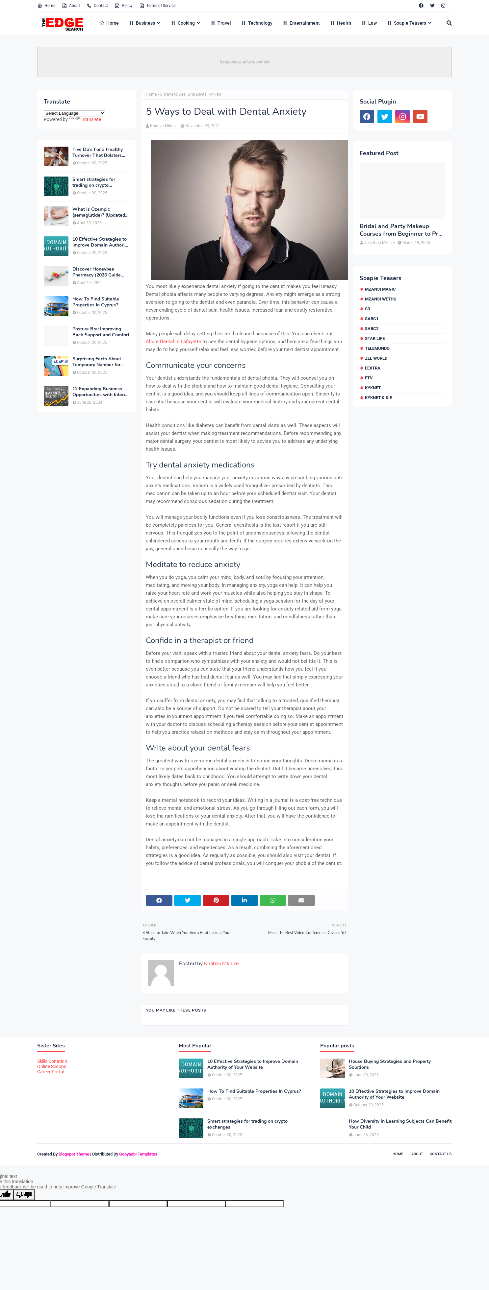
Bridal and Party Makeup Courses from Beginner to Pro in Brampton (401, 230)
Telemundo (377, 348)
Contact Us (441, 1154)
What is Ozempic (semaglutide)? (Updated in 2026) (98, 212)
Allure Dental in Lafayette (173, 342)
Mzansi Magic (380, 289)
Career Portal (50, 1071)
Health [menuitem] (340, 23)
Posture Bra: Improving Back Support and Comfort (100, 332)
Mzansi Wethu (381, 299)
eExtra (372, 368)
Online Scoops (51, 1066)
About (71, 5)
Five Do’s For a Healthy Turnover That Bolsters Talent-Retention (97, 152)
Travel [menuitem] (220, 23)
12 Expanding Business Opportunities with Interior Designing (100, 392)
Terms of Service (157, 5)
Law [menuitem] (369, 23)
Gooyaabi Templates (138, 1154)
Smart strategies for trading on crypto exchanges (93, 182)
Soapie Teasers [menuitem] (406, 23)
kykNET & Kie (378, 397)
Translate (85, 119)
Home (46, 5)
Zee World (376, 358)
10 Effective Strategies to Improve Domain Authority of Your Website (100, 242)
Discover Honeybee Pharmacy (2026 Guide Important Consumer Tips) (100, 272)
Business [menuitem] (142, 23)
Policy (124, 5)
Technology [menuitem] (256, 23)
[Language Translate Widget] (74, 113)
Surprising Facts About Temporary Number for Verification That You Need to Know (96, 362)
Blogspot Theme (74, 1154)
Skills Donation (52, 1061)
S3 (367, 308)
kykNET (373, 387)
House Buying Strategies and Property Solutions (390, 1064)
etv (369, 377)
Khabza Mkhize (163, 126)
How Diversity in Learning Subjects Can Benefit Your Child (400, 1124)
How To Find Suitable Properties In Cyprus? (95, 302)
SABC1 (371, 318)
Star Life (375, 338)
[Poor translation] (24, 1194)
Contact (97, 5)
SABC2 (371, 328)
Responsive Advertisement (245, 62)
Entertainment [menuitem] (301, 23)
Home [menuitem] (109, 23)
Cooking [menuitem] (182, 23)
